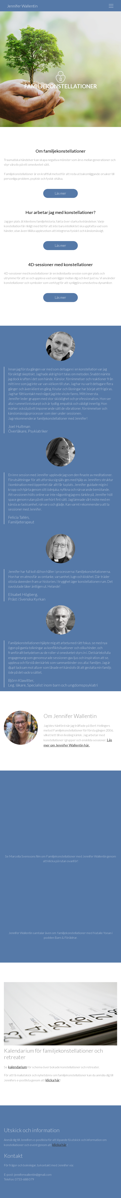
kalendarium (17, 1067)
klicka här (53, 1080)
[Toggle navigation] (111, 6)
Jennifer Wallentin (22, 6)
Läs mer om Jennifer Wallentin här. (78, 742)
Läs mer (60, 193)
